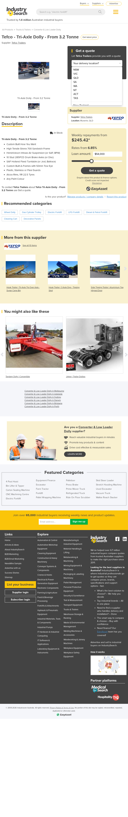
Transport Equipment (73, 605)
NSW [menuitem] (76, 69)
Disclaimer (97, 183)
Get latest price (90, 37)
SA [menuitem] (75, 82)
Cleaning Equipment (46, 553)
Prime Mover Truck (75, 489)
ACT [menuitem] (75, 94)
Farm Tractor (42, 489)
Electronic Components (48, 588)
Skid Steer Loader (105, 480)
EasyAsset (102, 631)
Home (7, 540)
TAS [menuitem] (75, 98)
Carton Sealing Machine (18, 490)
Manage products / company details (85, 196)
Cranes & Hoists (44, 575)
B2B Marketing (11, 554)
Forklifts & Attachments (48, 606)
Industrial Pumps (45, 627)
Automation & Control (47, 540)
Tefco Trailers (19, 42)
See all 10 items (30, 245)
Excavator (41, 484)
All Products (7, 29)
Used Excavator (104, 489)
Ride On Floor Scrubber (78, 497)
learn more (75, 454)
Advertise (113, 3)
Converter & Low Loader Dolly (47, 29)
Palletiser (70, 480)
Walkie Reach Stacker (107, 497)
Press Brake (72, 484)
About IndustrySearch (14, 549)
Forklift (39, 493)
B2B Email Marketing (14, 559)
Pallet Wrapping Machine (48, 497)
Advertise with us (12, 568)
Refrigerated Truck (75, 493)
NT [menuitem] (75, 90)
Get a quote (97, 170)
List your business (20, 585)
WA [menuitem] (75, 86)
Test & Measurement (73, 600)
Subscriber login (20, 599)
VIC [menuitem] (75, 73)
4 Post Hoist (12, 481)
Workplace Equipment (73, 648)
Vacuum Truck (103, 493)
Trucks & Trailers (23, 29)
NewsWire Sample (13, 563)
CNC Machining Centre (17, 494)
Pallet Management (73, 582)
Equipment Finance (45, 480)
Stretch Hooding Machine (109, 484)
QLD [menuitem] (75, 78)
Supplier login (20, 592)
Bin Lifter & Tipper (15, 485)
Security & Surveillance (74, 595)
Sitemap (8, 577)
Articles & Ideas (12, 545)
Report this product (116, 196)
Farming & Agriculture (47, 592)
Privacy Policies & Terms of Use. (62, 708)
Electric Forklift (13, 498)
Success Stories (12, 573)
